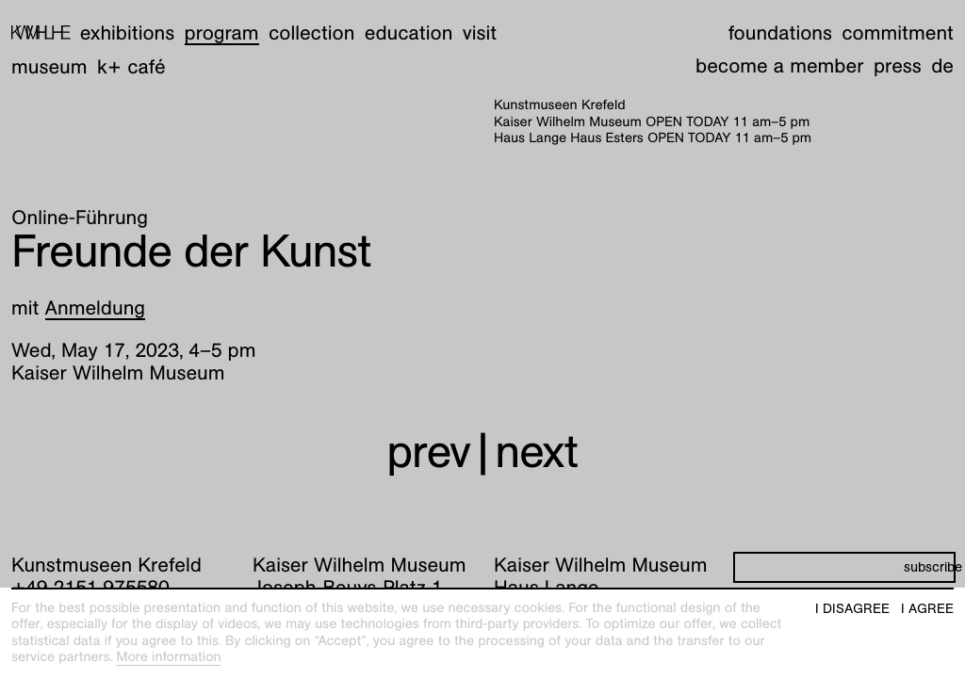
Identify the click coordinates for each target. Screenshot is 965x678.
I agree (927, 609)
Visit (480, 22)
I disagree (852, 609)
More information (168, 657)
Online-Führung (79, 206)
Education (409, 22)
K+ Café (131, 56)
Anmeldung (95, 297)
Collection (311, 22)
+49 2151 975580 (90, 576)
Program (222, 22)
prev (428, 441)
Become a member (779, 55)
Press (898, 55)
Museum (49, 56)
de (942, 55)
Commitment (898, 22)
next (536, 441)
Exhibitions (127, 22)
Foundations (780, 22)
